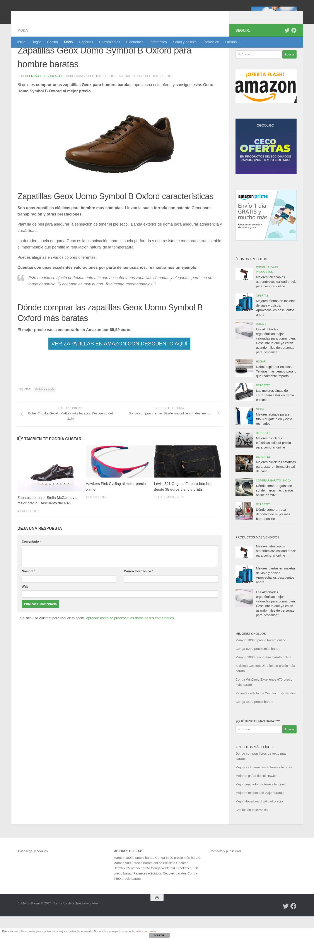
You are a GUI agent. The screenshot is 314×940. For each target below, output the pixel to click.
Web (25, 610)
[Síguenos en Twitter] (287, 54)
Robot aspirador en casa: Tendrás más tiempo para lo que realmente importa (276, 394)
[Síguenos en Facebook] (294, 54)
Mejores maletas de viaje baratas (259, 816)
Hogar (36, 42)
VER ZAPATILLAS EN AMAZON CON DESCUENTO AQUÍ (119, 367)
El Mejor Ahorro (50, 15)
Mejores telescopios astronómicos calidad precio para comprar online (276, 305)
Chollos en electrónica (252, 833)
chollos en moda (44, 412)
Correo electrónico (138, 595)
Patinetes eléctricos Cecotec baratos (159, 897)
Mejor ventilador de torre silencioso (261, 808)
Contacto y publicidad (225, 874)
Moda (68, 42)
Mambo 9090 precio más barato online (263, 681)
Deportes (86, 42)
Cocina (52, 42)
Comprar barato (268, 504)
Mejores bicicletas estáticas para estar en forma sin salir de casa (276, 490)
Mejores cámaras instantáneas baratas (264, 791)
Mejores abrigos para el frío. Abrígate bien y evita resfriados (274, 442)
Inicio (21, 42)
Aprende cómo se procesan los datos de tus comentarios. (130, 642)
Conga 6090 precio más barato (258, 672)
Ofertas (231, 42)
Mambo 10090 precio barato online (261, 664)
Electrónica (134, 42)
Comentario (31, 565)
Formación (211, 42)
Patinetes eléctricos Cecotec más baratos (266, 717)
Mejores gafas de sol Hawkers (257, 799)
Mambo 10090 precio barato (133, 881)
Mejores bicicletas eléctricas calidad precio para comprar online (273, 466)
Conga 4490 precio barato (254, 725)
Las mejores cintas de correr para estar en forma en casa (275, 418)
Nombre (28, 595)
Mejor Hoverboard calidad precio (259, 825)
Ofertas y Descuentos (44, 99)
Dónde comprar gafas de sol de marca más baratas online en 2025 (275, 513)
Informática (158, 42)
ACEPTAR (159, 935)
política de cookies (145, 931)
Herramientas (109, 42)
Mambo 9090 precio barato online (137, 886)
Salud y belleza (185, 42)
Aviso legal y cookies (32, 874)
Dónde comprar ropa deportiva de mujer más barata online (273, 537)
